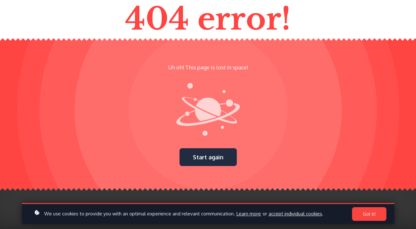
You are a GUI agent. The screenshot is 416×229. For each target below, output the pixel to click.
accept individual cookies (295, 215)
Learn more (248, 215)
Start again (208, 157)
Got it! (369, 215)
